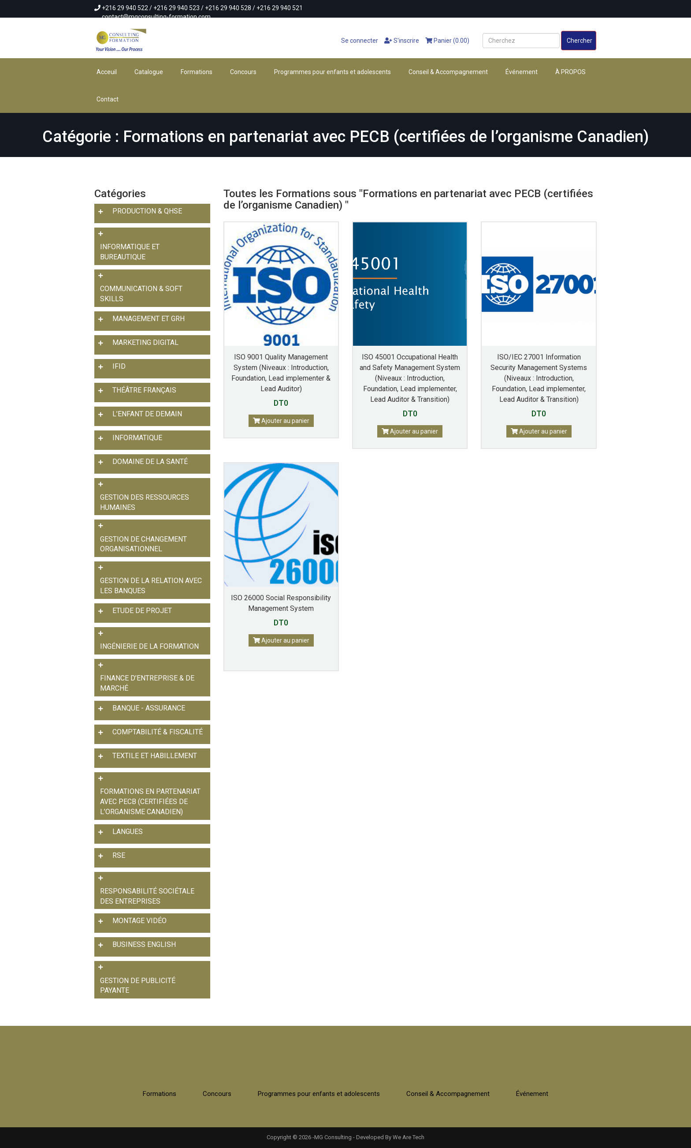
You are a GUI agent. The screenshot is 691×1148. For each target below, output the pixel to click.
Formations (196, 71)
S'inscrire (401, 40)
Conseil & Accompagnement (448, 71)
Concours (243, 71)
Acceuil (107, 71)
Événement (521, 71)
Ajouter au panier (281, 420)
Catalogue (148, 71)
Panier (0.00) (447, 40)
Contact (108, 99)
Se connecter (356, 40)
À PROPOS (570, 71)
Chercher (579, 40)
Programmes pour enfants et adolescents (332, 71)
